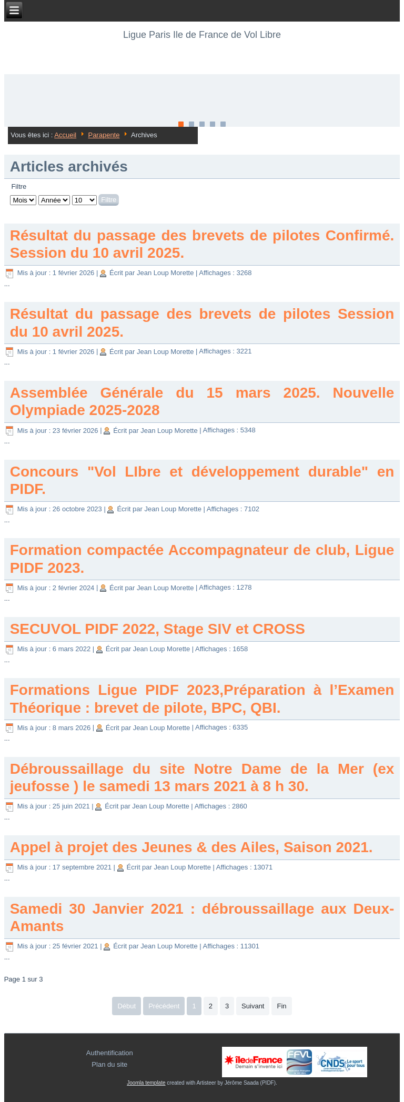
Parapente (103, 135)
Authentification (109, 1053)
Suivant (252, 1006)
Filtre (108, 200)
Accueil (65, 135)
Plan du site (109, 1064)
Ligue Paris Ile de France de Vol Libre (202, 34)
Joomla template (146, 1083)
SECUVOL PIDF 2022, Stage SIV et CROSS (157, 629)
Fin (281, 1006)
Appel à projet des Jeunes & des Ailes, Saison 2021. (191, 847)
